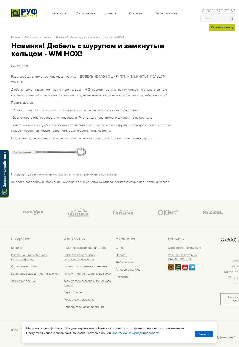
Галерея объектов (128, 269)
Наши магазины (166, 13)
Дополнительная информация (84, 307)
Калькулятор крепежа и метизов (85, 266)
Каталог (57, 13)
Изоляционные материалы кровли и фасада (29, 257)
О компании (84, 13)
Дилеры (111, 13)
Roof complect (25, 13)
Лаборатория (125, 262)
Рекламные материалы (78, 300)
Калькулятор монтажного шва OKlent (88, 274)
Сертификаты (72, 292)
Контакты (135, 13)
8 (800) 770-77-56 (218, 11)
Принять (204, 334)
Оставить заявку (222, 27)
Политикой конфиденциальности (136, 333)
